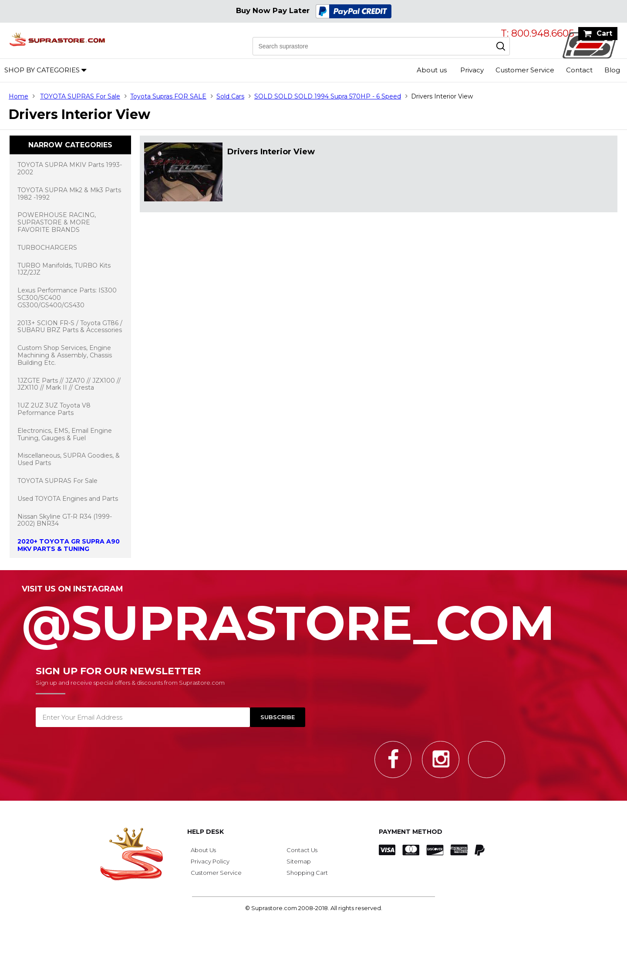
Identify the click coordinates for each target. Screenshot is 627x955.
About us (432, 70)
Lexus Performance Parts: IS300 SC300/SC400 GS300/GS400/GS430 (67, 297)
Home (18, 96)
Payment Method (410, 832)
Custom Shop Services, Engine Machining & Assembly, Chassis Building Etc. (64, 355)
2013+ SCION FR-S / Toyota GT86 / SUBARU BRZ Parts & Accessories (69, 326)
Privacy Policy (210, 861)
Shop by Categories (42, 70)
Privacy (472, 70)
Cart (604, 33)
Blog (612, 70)
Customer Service (525, 70)
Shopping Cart (307, 872)
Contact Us (302, 849)
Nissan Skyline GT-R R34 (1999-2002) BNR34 (64, 520)
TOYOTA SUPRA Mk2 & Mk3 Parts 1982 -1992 (69, 193)
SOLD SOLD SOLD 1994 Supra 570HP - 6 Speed (327, 96)
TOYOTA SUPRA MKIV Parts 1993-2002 (69, 168)
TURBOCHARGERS (47, 247)
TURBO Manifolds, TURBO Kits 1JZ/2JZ (64, 269)
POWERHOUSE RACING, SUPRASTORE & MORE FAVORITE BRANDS (56, 222)
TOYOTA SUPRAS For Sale (80, 96)
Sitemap (299, 861)
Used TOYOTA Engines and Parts (67, 499)
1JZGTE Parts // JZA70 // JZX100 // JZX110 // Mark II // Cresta (69, 384)
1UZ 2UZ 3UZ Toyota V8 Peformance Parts (54, 409)
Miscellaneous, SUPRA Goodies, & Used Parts (68, 459)
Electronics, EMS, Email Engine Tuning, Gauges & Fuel (64, 434)
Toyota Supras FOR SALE (168, 96)
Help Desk (205, 832)
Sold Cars (230, 96)
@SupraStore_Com (313, 618)
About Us (203, 849)
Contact (579, 70)
